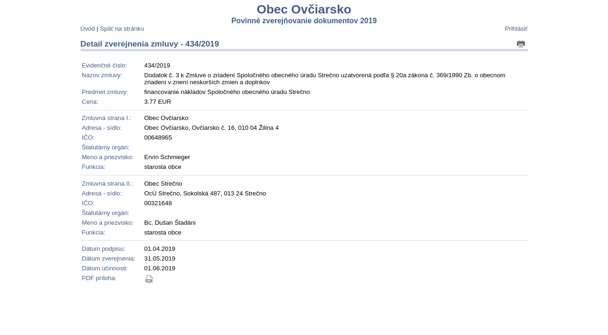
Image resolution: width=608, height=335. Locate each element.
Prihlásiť (516, 28)
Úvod (88, 28)
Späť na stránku (122, 28)
